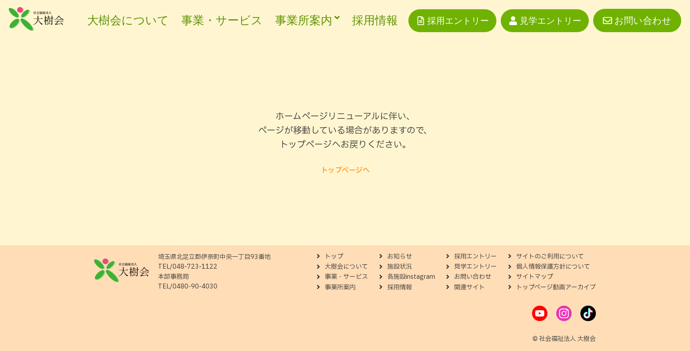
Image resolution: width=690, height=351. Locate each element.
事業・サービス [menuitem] (222, 20)
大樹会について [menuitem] (128, 20)
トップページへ (345, 170)
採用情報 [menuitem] (375, 20)
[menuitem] (307, 20)
